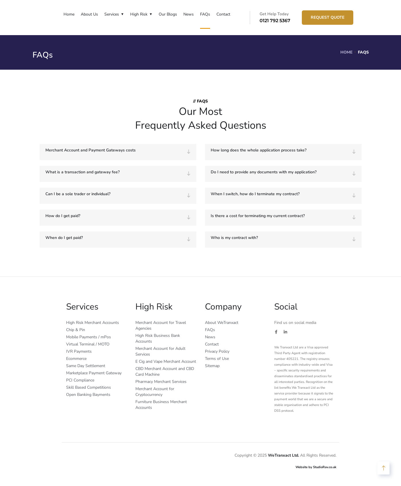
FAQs (205, 14)
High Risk (138, 14)
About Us (89, 14)
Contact (223, 14)
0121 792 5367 (275, 20)
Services (111, 14)
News (188, 14)
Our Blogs (168, 14)
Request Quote (327, 17)
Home (69, 14)
